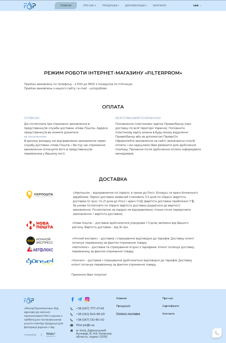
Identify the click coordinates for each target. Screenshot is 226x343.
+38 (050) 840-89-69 (90, 314)
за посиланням (35, 136)
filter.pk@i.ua (85, 325)
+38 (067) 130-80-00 (90, 319)
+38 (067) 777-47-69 (90, 308)
